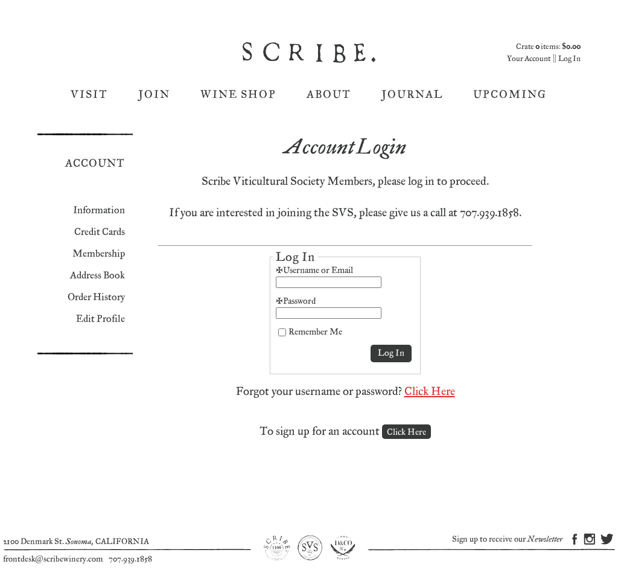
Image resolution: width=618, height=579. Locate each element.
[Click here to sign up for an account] (406, 431)
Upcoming (510, 94)
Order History (96, 297)
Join (154, 94)
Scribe (310, 52)
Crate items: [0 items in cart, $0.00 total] (548, 46)
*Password (296, 301)
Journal (412, 94)
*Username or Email (314, 270)
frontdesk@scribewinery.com (53, 559)
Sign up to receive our (507, 539)
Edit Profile (100, 319)
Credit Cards (99, 232)
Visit (89, 94)
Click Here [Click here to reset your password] (429, 391)
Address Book (97, 275)
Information (99, 210)
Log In (569, 58)
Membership (98, 254)
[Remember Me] (282, 332)
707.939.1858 (130, 559)
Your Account (528, 58)
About (329, 94)
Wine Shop (238, 94)
